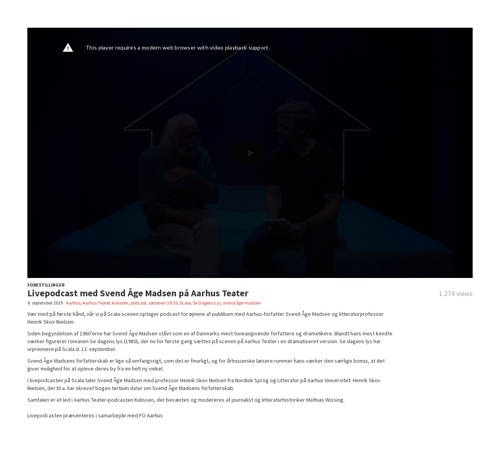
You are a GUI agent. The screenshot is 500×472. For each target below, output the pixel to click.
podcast (138, 303)
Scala (185, 303)
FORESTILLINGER (45, 285)
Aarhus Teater (96, 303)
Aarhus (73, 303)
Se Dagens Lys (207, 303)
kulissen (120, 303)
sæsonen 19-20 (163, 303)
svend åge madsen (242, 303)
